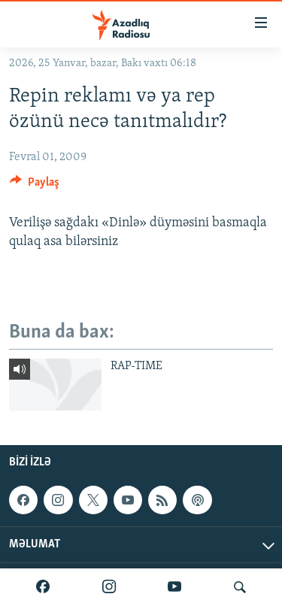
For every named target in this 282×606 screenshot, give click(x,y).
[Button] (34, 185)
